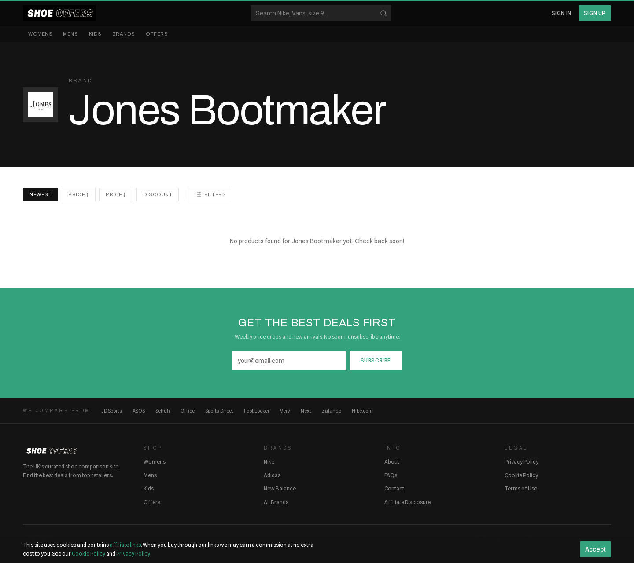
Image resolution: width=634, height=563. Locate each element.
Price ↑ (78, 194)
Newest (40, 194)
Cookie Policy (521, 475)
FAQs (390, 475)
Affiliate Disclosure (407, 502)
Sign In (561, 13)
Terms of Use (521, 488)
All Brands (276, 502)
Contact (394, 488)
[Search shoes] (321, 13)
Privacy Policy (521, 461)
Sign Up (595, 13)
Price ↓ (116, 194)
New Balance (280, 488)
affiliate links (125, 544)
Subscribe (376, 360)
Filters (211, 194)
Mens (70, 34)
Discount (157, 194)
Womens (40, 34)
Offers (157, 34)
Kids (95, 34)
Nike (269, 461)
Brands (123, 34)
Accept (595, 549)
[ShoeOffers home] (59, 13)
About (391, 461)
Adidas (272, 475)
